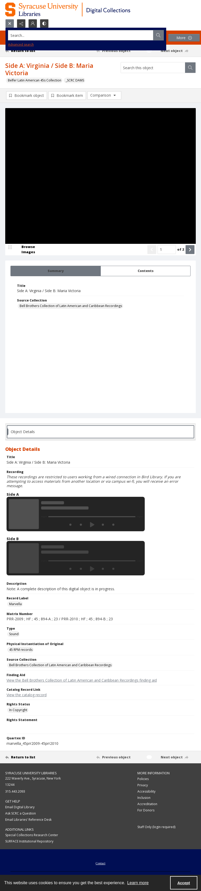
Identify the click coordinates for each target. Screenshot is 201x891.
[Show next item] (190, 249)
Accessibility (146, 791)
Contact (100, 863)
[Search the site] (80, 35)
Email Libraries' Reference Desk (28, 819)
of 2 (180, 249)
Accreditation (147, 804)
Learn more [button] (138, 883)
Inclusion (143, 797)
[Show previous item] (151, 249)
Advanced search (21, 44)
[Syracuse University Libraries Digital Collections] (83, 9)
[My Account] (33, 23)
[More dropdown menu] (184, 38)
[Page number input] (167, 249)
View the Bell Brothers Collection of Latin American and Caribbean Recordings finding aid (82, 680)
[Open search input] (9, 23)
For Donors (145, 810)
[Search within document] (190, 67)
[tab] (55, 271)
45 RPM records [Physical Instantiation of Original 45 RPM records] (20, 649)
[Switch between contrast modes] (44, 23)
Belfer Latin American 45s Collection (34, 80)
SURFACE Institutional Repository (29, 841)
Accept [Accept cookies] (183, 883)
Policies (143, 779)
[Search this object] (153, 67)
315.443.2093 (15, 791)
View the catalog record (27, 694)
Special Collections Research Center (31, 835)
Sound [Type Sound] (14, 634)
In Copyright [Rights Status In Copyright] (18, 710)
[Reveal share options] (21, 23)
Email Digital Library (20, 807)
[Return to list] (30, 51)
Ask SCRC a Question (20, 813)
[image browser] (24, 249)
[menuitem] (100, 863)
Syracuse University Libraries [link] (31, 773)
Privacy (142, 785)
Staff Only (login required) (156, 827)
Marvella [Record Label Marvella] (15, 604)
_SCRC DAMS (75, 80)
